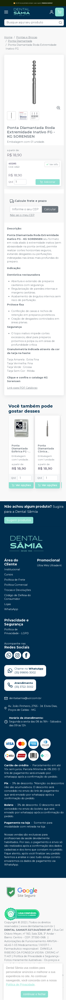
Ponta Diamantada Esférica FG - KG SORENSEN (21, 448)
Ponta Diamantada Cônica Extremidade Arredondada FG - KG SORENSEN (47, 448)
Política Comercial (15, 585)
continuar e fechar (34, 994)
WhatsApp (11, 609)
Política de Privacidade (20, 984)
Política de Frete (14, 579)
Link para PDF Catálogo (22, 387)
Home (8, 37)
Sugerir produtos (19, 520)
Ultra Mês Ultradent (49, 565)
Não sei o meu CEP (22, 215)
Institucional (12, 569)
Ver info (52, 164)
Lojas (7, 604)
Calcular (50, 209)
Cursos (8, 574)
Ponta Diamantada (20, 41)
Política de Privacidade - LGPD (16, 631)
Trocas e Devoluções (17, 590)
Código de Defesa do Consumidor (17, 597)
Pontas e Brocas (26, 37)
